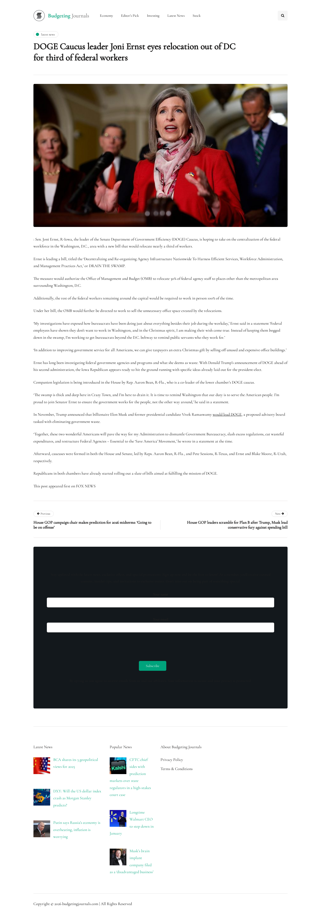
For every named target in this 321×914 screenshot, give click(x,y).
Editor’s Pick (130, 15)
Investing (153, 15)
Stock (197, 15)
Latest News (176, 15)
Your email (160, 623)
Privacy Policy (171, 759)
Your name (160, 598)
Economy (106, 15)
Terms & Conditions (176, 768)
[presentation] (81, 645)
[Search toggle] (283, 16)
